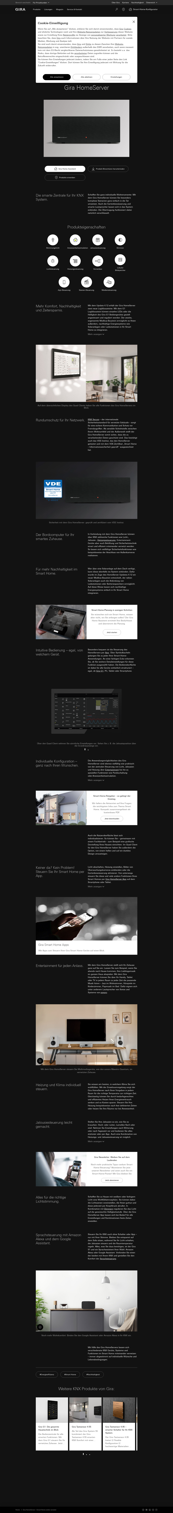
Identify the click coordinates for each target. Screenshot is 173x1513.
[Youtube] (146, 1510)
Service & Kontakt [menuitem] (74, 9)
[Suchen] (116, 9)
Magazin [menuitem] (59, 9)
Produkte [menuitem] (36, 9)
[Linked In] (150, 1510)
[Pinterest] (156, 1510)
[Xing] (153, 1510)
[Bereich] (41, 2)
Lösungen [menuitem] (48, 9)
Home (17, 1510)
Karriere (125, 3)
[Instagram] (143, 1510)
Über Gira (116, 3)
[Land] (152, 2)
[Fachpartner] (123, 9)
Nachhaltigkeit (137, 3)
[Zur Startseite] (20, 9)
